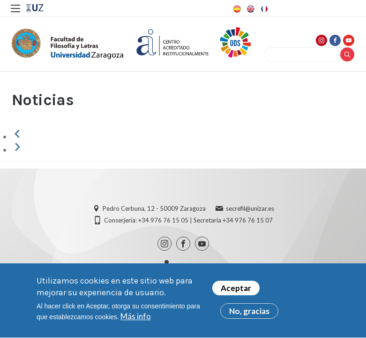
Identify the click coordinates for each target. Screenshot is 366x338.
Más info (135, 320)
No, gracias (249, 315)
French (263, 9)
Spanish (236, 9)
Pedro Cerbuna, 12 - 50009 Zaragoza (154, 208)
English (249, 9)
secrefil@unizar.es (250, 208)
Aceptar (236, 292)
